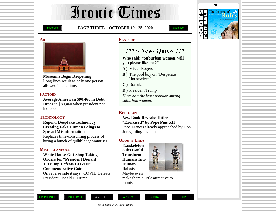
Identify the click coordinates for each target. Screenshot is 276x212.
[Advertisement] (218, 117)
